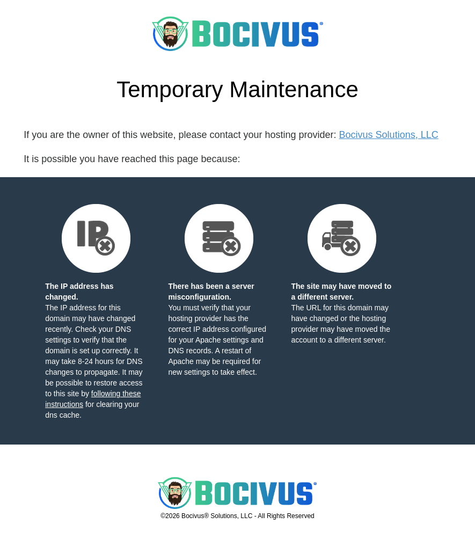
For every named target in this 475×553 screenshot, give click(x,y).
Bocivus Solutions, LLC (389, 134)
